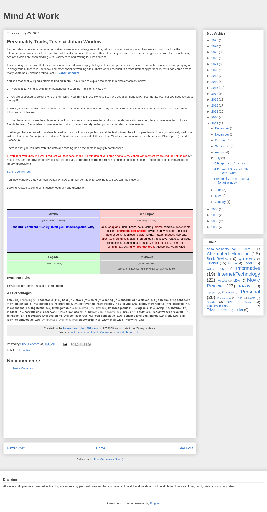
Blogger (155, 503)
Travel (248, 302)
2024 (215, 46)
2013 (215, 99)
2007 (215, 215)
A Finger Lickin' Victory (229, 163)
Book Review (217, 259)
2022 (215, 58)
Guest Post (216, 268)
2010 (215, 117)
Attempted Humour (228, 253)
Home (100, 448)
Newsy (244, 286)
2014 (215, 93)
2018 (215, 76)
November (222, 134)
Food (248, 263)
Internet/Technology (239, 274)
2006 (215, 221)
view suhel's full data (126, 332)
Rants (251, 298)
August (220, 152)
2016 (215, 81)
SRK (230, 302)
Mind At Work (31, 16)
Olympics (212, 292)
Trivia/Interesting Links (225, 310)
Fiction (232, 263)
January (221, 202)
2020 (215, 70)
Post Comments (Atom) (108, 459)
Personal (250, 291)
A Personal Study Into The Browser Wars (231, 171)
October (221, 140)
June (218, 190)
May (218, 195)
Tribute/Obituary (217, 306)
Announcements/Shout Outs (228, 249)
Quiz (239, 298)
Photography (224, 298)
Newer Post (16, 448)
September (223, 146)
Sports (211, 302)
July (218, 158)
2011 (215, 111)
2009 (215, 123)
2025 (215, 40)
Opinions (228, 292)
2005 (215, 227)
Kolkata (222, 280)
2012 (215, 105)
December (222, 128)
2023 (215, 52)
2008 (215, 209)
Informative (24, 350)
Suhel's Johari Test (18, 171)
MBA (236, 280)
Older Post (185, 448)
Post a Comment (22, 368)
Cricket (212, 263)
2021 (215, 64)
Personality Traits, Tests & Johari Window (231, 180)
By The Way (246, 259)
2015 (215, 87)
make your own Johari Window (89, 332)
